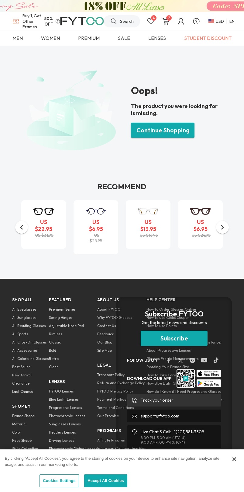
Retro (54, 358)
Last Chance (22, 391)
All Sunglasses (24, 317)
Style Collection (25, 448)
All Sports (20, 334)
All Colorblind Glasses (30, 358)
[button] (21, 227)
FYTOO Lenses (61, 391)
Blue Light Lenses (64, 399)
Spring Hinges (61, 317)
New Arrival (22, 375)
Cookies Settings (59, 480)
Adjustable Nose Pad (66, 325)
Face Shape (22, 440)
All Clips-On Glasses (29, 342)
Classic (55, 342)
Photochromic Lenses (67, 415)
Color (16, 432)
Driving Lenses (61, 440)
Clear (53, 367)
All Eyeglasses (24, 309)
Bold (52, 350)
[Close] (234, 459)
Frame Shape (23, 415)
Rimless (55, 334)
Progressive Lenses (65, 407)
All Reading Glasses (29, 325)
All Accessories (25, 350)
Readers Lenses (62, 432)
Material (19, 424)
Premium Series (62, 309)
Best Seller (21, 367)
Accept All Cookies (106, 480)
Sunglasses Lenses (65, 424)
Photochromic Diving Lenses (73, 448)
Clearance (20, 383)
